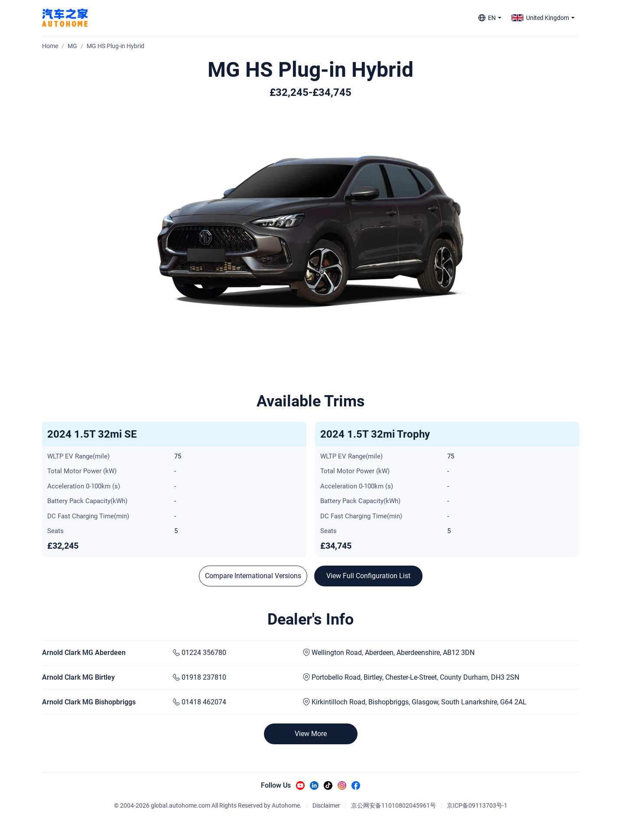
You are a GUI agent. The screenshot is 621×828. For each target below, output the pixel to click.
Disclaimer (326, 805)
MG (72, 46)
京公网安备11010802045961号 (393, 805)
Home (50, 46)
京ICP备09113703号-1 (477, 805)
